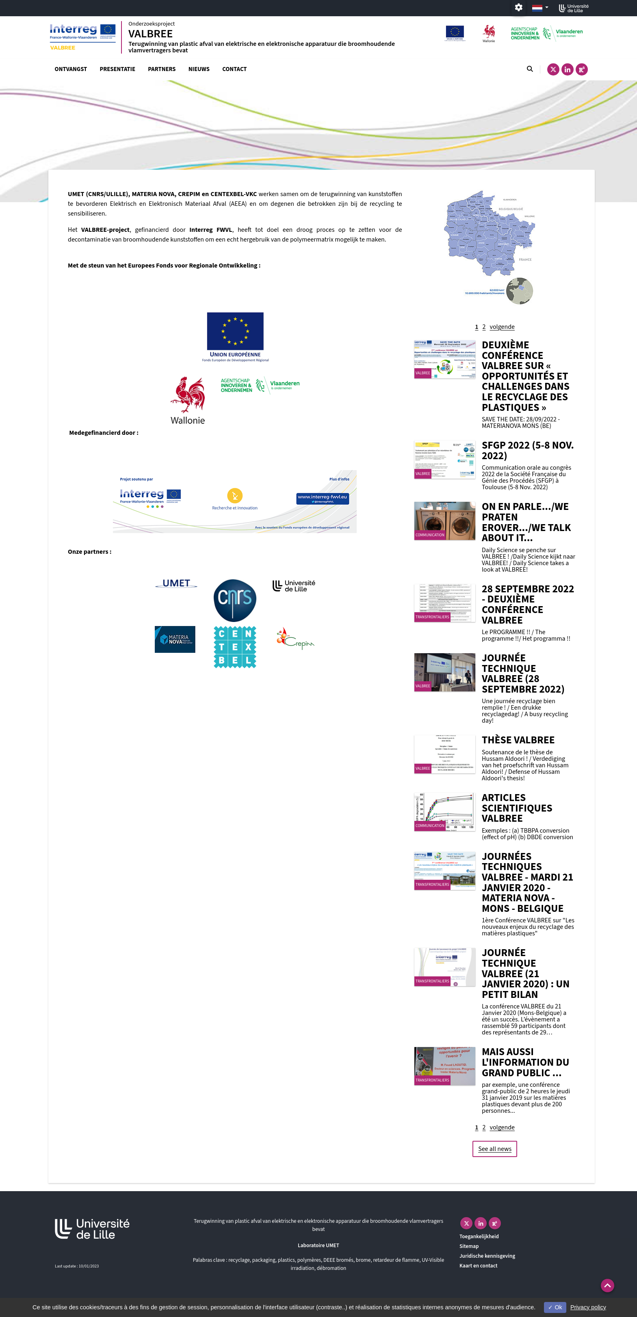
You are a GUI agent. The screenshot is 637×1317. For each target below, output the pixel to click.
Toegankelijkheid (479, 1236)
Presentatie (117, 69)
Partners (162, 69)
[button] (607, 1285)
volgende (502, 326)
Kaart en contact (478, 1266)
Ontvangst (71, 69)
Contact (234, 69)
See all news (494, 1148)
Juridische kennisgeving (487, 1256)
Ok (555, 1307)
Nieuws (199, 69)
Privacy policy (588, 1307)
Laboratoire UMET (318, 1245)
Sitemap (469, 1246)
